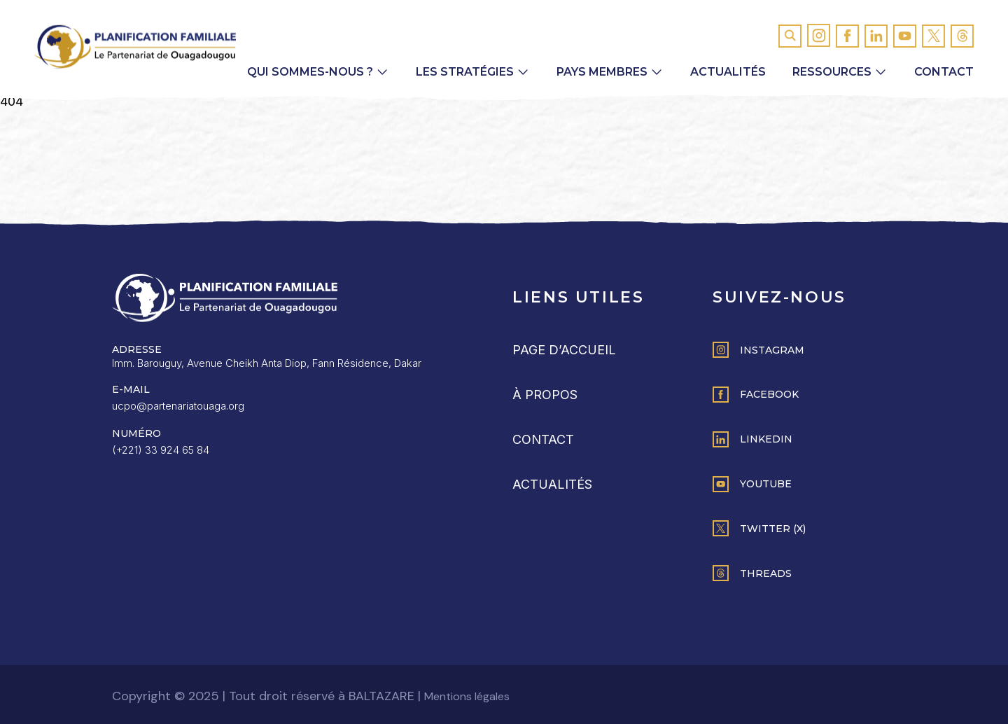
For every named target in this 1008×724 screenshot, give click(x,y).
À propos (545, 394)
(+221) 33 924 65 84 (160, 450)
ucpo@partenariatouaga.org (178, 405)
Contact (944, 71)
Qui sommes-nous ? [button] (310, 71)
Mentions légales (467, 696)
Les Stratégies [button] (465, 71)
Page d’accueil (564, 349)
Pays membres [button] (602, 71)
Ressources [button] (832, 71)
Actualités (728, 71)
